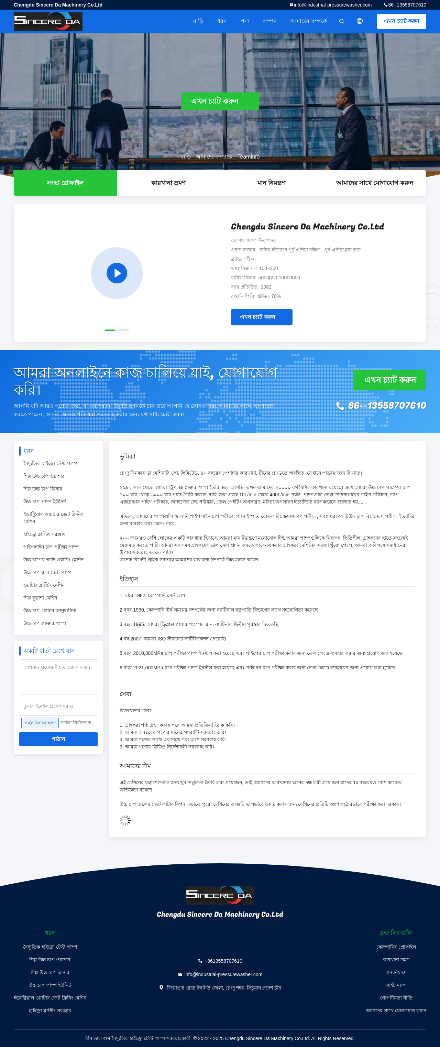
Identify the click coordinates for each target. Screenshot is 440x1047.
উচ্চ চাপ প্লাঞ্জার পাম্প (44, 623)
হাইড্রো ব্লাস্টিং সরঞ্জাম (44, 534)
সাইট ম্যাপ (396, 985)
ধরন (222, 21)
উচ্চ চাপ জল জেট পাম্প (47, 572)
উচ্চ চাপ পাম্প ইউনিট (44, 501)
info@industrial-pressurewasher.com (333, 5)
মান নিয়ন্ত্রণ (271, 183)
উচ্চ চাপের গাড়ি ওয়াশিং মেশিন (53, 559)
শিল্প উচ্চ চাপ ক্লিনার (42, 489)
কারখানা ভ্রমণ (168, 183)
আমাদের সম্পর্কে (308, 21)
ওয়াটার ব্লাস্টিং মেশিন (44, 585)
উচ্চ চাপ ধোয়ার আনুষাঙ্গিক (49, 610)
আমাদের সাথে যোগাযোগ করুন (374, 183)
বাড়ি (198, 21)
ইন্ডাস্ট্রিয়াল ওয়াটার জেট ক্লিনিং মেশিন (53, 517)
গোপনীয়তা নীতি (396, 998)
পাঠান (58, 739)
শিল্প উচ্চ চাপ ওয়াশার (44, 476)
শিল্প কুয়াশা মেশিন (40, 598)
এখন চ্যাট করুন (401, 21)
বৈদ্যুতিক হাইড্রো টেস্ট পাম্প (50, 463)
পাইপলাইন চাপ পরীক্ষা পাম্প (51, 547)
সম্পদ (269, 21)
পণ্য (245, 21)
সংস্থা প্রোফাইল (65, 183)
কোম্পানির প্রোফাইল (396, 947)
